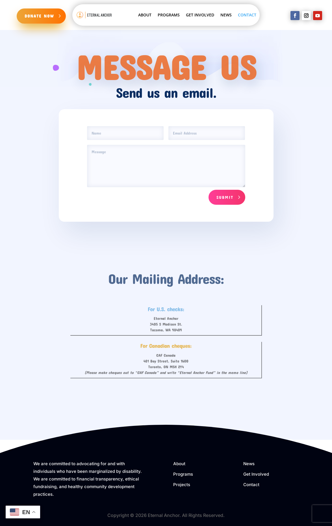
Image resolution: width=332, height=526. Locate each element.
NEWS (226, 15)
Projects (181, 484)
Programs (183, 474)
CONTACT (247, 15)
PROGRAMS (169, 15)
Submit (224, 197)
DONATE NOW (39, 15)
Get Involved (256, 474)
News (249, 463)
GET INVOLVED (200, 15)
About (179, 463)
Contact (251, 484)
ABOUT (144, 15)
